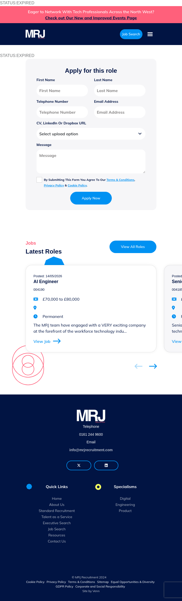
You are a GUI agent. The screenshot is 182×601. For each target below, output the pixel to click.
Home (57, 498)
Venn (96, 591)
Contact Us (57, 541)
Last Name (103, 80)
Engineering (125, 504)
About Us (56, 504)
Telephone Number (52, 101)
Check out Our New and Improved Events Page (91, 17)
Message (44, 144)
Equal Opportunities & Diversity (133, 582)
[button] (153, 366)
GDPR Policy (64, 586)
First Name (46, 80)
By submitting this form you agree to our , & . (89, 182)
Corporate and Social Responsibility (100, 586)
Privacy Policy (54, 185)
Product (125, 510)
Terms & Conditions (120, 180)
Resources (56, 535)
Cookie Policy (77, 185)
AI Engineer (45, 281)
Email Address (106, 101)
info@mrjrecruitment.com (91, 450)
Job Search (57, 529)
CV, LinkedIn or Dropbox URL (61, 123)
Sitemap (103, 582)
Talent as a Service (56, 517)
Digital (125, 498)
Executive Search (57, 523)
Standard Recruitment (57, 510)
